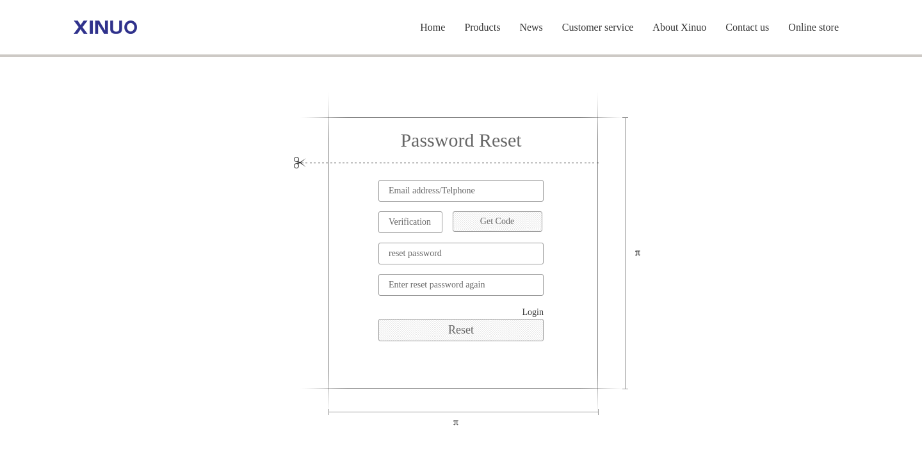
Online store (813, 27)
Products (482, 27)
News (530, 27)
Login (533, 312)
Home (432, 27)
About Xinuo (679, 27)
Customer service (598, 27)
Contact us (747, 27)
